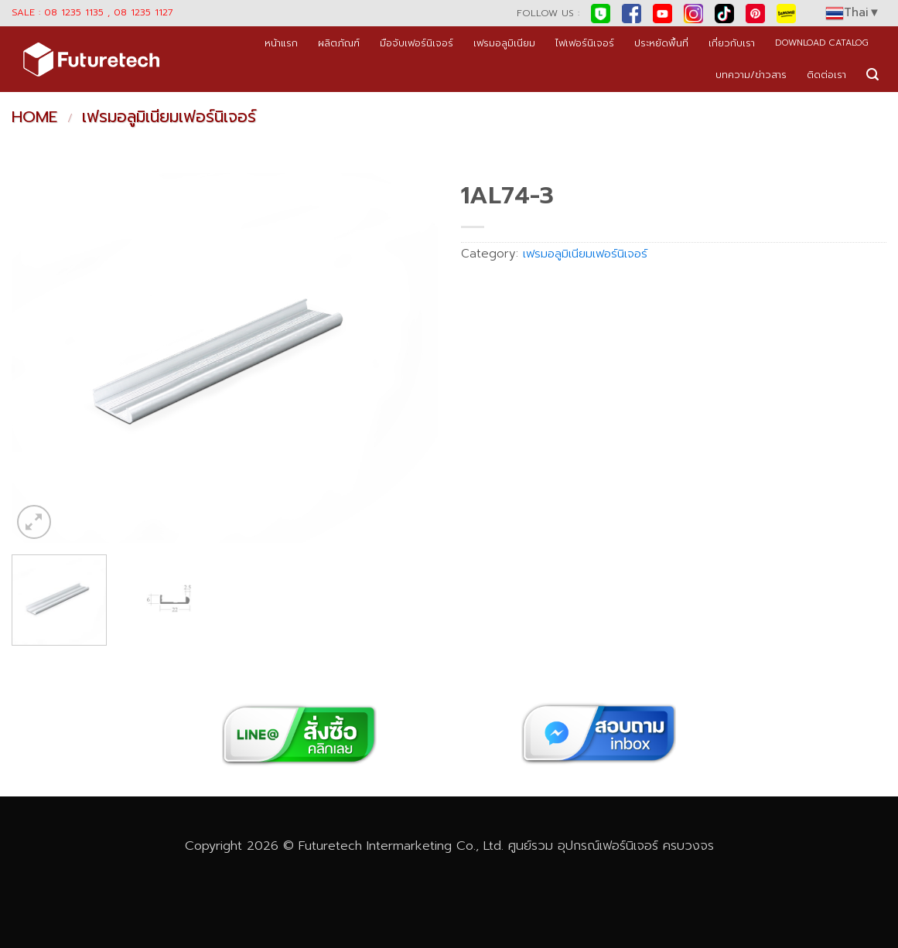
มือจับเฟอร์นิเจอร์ (416, 43)
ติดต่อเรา (826, 74)
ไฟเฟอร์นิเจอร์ (584, 43)
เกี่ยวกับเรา (731, 43)
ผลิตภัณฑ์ (339, 43)
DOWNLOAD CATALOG (822, 42)
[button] (872, 75)
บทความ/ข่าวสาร (751, 74)
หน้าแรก (281, 43)
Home (34, 116)
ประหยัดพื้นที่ (661, 43)
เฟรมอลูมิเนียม (504, 43)
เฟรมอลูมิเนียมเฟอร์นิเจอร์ (169, 116)
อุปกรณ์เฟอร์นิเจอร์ (608, 845)
